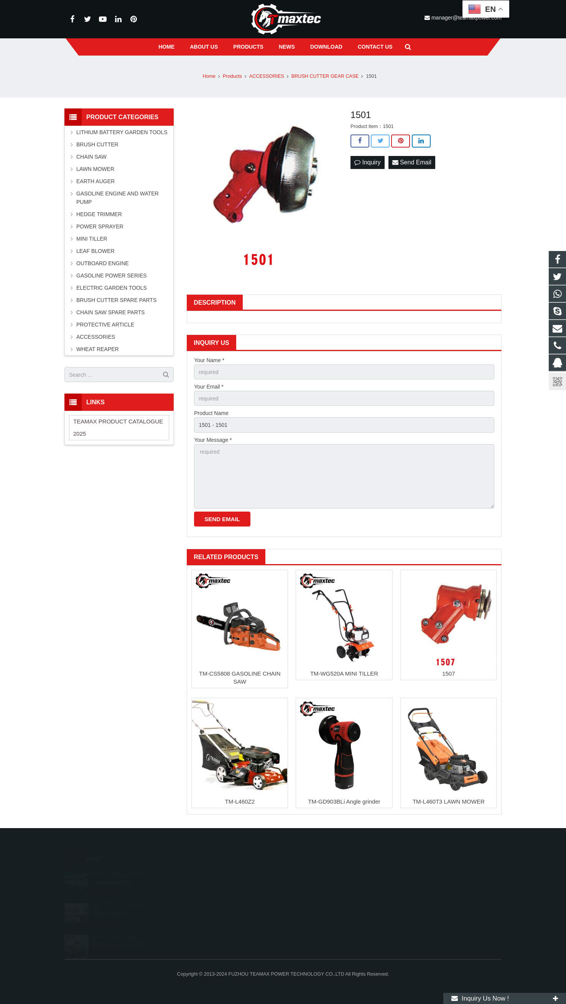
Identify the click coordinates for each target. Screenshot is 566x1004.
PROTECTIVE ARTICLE (105, 325)
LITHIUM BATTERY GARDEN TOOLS (122, 132)
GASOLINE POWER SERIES (111, 275)
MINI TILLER (91, 239)
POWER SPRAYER (99, 226)
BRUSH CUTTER (97, 144)
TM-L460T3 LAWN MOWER (449, 801)
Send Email (411, 162)
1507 (448, 673)
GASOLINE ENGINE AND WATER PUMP (117, 197)
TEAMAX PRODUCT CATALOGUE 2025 (118, 427)
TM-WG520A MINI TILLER (344, 673)
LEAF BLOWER (95, 251)
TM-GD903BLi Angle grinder (344, 801)
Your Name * (209, 360)
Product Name (211, 413)
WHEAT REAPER (97, 349)
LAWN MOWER (95, 169)
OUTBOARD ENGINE (102, 263)
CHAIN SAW (91, 157)
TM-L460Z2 (240, 801)
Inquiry (367, 162)
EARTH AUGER (95, 181)
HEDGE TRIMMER (99, 214)
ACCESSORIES (95, 337)
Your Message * (213, 440)
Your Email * (209, 387)
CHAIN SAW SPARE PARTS (110, 312)
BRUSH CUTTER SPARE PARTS (116, 300)
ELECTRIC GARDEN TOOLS (111, 288)
